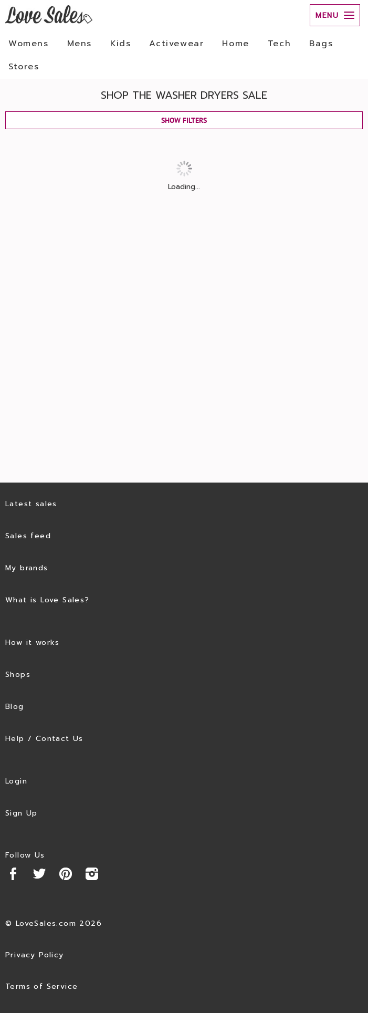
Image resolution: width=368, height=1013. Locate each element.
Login (16, 781)
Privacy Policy (34, 954)
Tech (279, 43)
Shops (17, 674)
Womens (28, 43)
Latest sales (31, 503)
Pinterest (65, 874)
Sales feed (28, 535)
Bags (321, 43)
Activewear (176, 43)
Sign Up (21, 813)
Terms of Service (41, 986)
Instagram (92, 874)
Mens (79, 43)
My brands (26, 567)
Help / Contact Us (44, 738)
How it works (32, 642)
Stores (23, 66)
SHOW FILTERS (184, 120)
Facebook (13, 874)
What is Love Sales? (47, 599)
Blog (14, 706)
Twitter (39, 874)
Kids (120, 43)
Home (235, 43)
